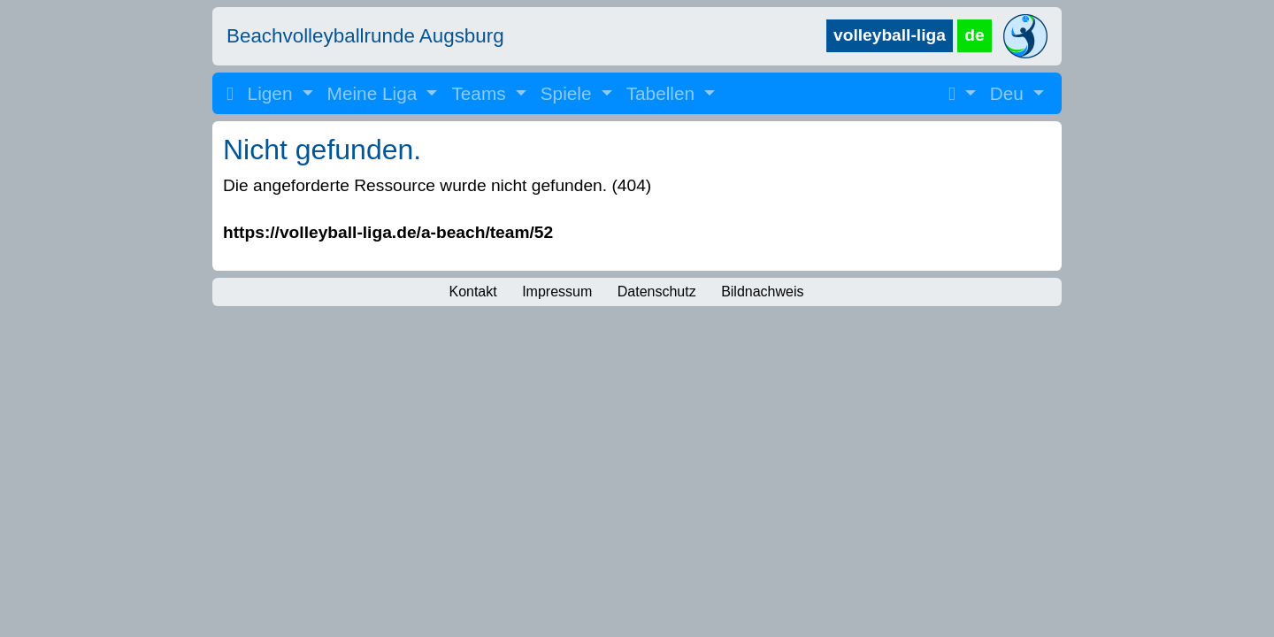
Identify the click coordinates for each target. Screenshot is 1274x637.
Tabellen (663, 93)
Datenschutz (657, 291)
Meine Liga (375, 93)
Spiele (569, 93)
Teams (480, 93)
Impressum (557, 291)
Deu (1009, 93)
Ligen (273, 93)
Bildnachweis (762, 291)
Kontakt (472, 291)
